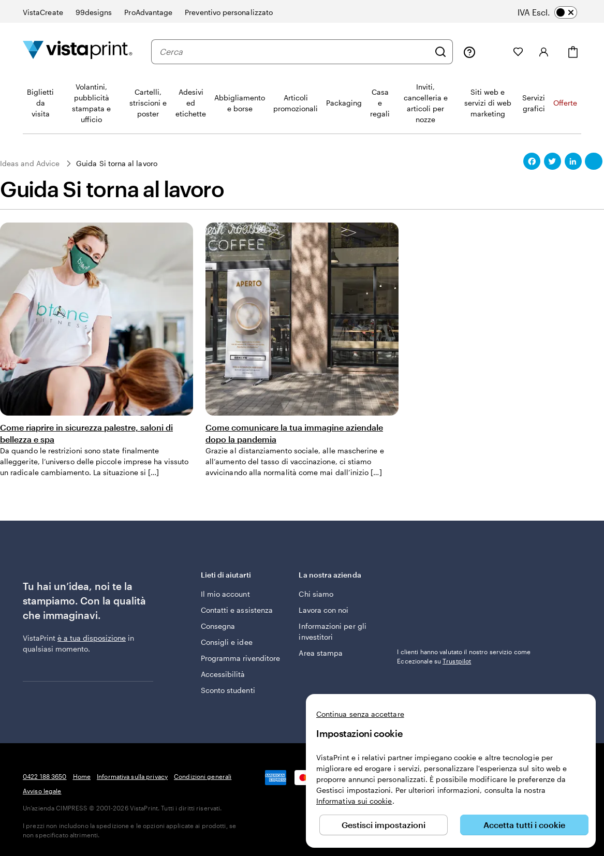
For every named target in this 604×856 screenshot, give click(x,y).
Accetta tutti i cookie (524, 825)
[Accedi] (544, 52)
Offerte (565, 102)
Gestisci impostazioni (383, 825)
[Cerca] (440, 51)
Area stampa (321, 652)
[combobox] (294, 52)
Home (82, 776)
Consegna (218, 626)
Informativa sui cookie (354, 800)
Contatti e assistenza (237, 610)
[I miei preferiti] (518, 52)
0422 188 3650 (45, 776)
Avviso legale (42, 790)
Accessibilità (223, 674)
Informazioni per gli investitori (332, 631)
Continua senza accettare (360, 714)
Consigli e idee (227, 642)
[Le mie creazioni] (494, 52)
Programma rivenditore (240, 658)
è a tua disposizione (91, 637)
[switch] (554, 12)
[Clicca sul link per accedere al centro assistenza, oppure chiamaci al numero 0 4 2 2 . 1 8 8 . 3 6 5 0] (469, 51)
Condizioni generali (202, 776)
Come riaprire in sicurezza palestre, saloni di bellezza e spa (86, 433)
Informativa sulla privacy (132, 776)
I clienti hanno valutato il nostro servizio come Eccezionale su (464, 656)
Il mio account (225, 593)
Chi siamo (316, 593)
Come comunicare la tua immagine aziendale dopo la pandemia (294, 433)
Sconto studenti (228, 690)
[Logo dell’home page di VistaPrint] (77, 51)
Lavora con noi (323, 610)
